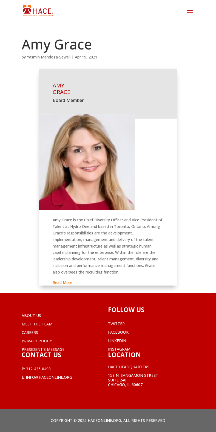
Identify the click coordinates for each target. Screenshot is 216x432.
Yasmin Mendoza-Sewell (48, 57)
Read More (62, 282)
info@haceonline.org (49, 377)
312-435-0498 (38, 368)
